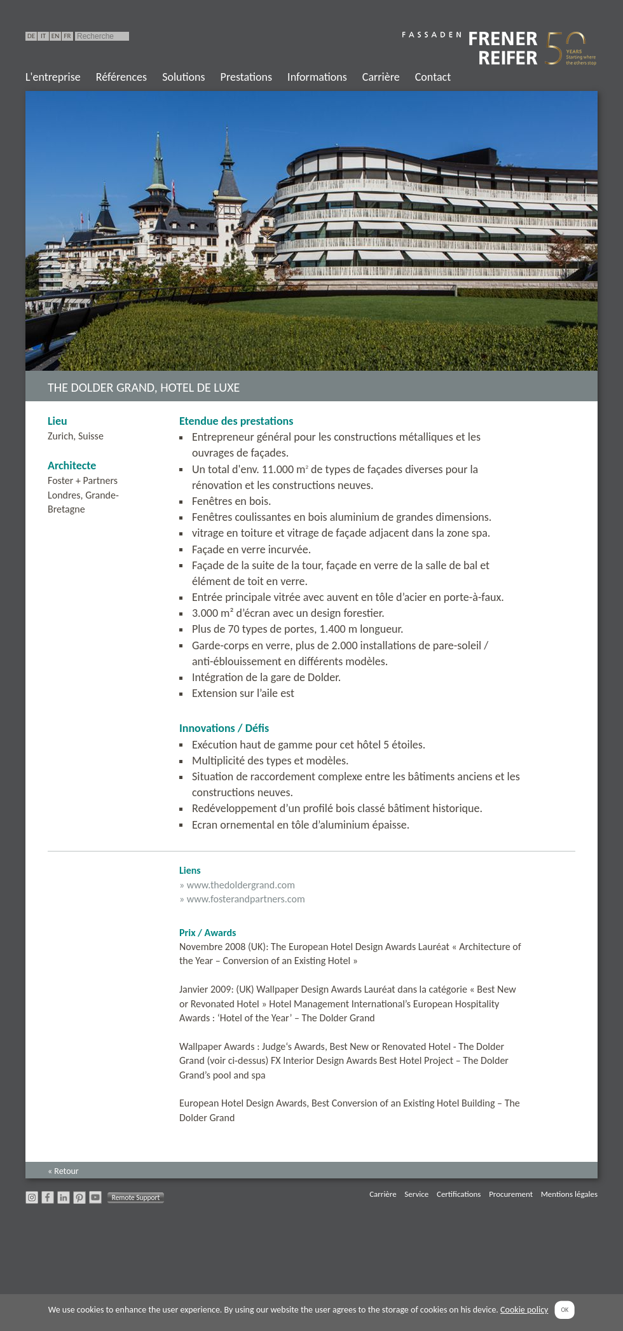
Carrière (381, 77)
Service (416, 1194)
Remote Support (136, 1197)
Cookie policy (524, 1309)
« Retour (63, 1171)
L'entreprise (53, 77)
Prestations (246, 77)
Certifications (459, 1194)
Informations (317, 77)
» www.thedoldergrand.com (237, 885)
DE (31, 36)
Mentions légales (569, 1194)
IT (43, 36)
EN (55, 36)
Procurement (511, 1194)
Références (121, 77)
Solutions (183, 77)
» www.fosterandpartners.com (242, 899)
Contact (433, 77)
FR (67, 36)
